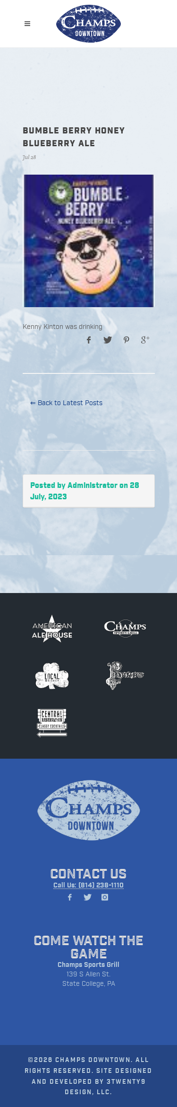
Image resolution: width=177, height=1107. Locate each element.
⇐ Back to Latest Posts (66, 403)
